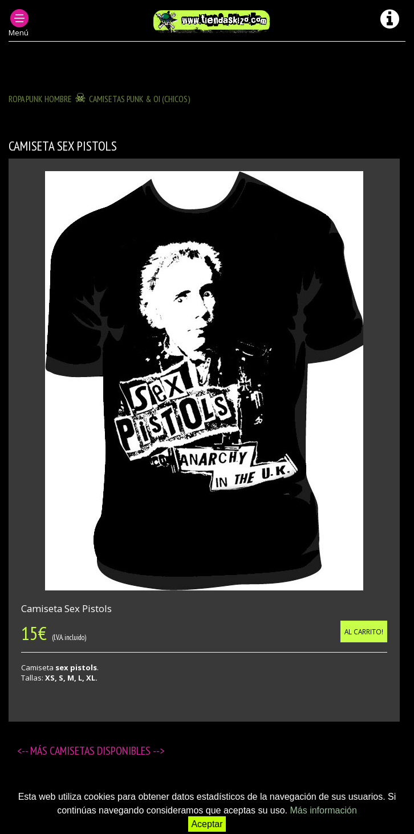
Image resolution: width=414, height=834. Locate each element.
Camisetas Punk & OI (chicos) (139, 98)
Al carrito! (363, 631)
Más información (323, 810)
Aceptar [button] (206, 824)
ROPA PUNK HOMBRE (40, 98)
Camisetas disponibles (101, 750)
